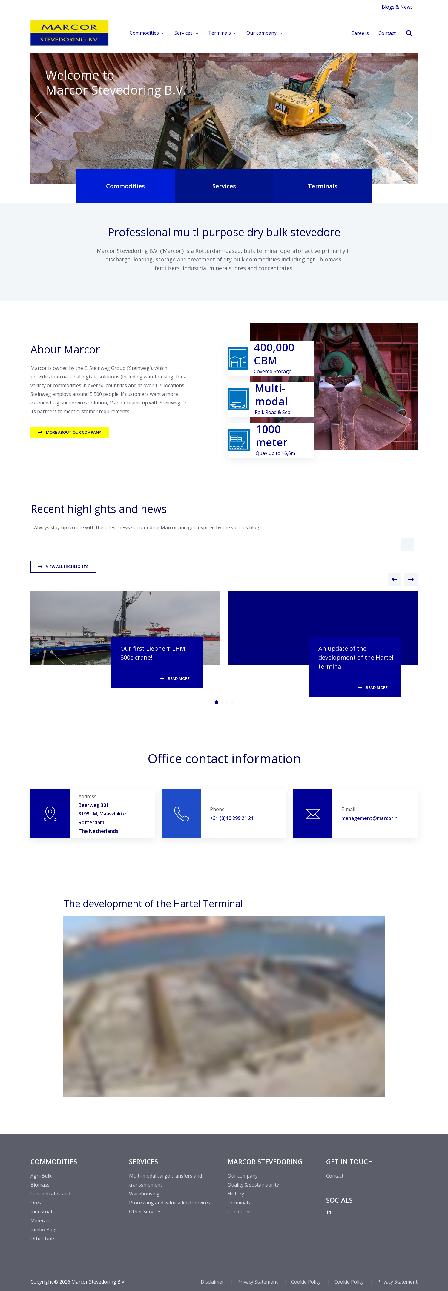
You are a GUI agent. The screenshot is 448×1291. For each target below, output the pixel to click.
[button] (407, 544)
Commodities (145, 33)
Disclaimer (213, 1281)
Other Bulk (42, 1238)
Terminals (220, 33)
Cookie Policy (306, 1281)
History (236, 1193)
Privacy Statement (258, 1281)
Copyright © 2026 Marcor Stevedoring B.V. (77, 1281)
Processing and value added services (169, 1202)
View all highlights (67, 566)
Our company (262, 33)
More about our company (73, 432)
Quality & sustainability (253, 1184)
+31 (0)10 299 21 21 (232, 818)
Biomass (40, 1184)
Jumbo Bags (44, 1229)
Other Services (145, 1211)
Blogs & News (397, 7)
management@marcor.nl (370, 818)
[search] (409, 33)
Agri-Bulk (41, 1175)
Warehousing (144, 1193)
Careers (360, 33)
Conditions (240, 1211)
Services (184, 33)
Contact (387, 33)
